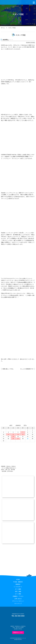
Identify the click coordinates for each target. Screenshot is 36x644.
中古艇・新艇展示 (18, 582)
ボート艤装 (18, 589)
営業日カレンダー (18, 632)
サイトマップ (18, 603)
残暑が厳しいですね (8, 369)
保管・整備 (18, 591)
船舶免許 (18, 584)
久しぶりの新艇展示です (26, 369)
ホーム (3, 27)
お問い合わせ (18, 598)
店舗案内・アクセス (18, 596)
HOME (18, 579)
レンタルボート (18, 586)
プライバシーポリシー (18, 601)
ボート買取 (18, 594)
